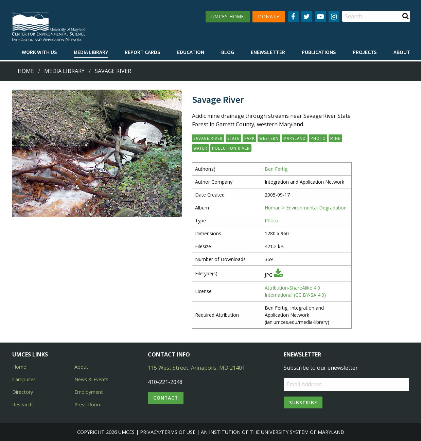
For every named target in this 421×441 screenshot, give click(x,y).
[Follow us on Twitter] (306, 16)
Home (26, 71)
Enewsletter (268, 52)
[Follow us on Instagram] (334, 16)
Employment (88, 392)
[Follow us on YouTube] (320, 16)
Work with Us (39, 52)
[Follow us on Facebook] (293, 16)
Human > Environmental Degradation (306, 207)
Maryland (294, 138)
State (233, 138)
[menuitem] (39, 52)
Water (200, 148)
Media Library (91, 52)
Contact (165, 397)
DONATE (268, 16)
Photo (271, 220)
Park (249, 138)
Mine (335, 138)
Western (269, 138)
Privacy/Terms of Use (167, 432)
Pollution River (231, 148)
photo (318, 138)
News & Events (91, 379)
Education (190, 52)
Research (22, 404)
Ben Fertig (276, 169)
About (401, 52)
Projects (365, 52)
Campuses (24, 379)
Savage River (113, 71)
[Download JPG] (278, 275)
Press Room (88, 404)
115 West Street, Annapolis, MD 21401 (196, 367)
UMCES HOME (227, 16)
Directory (22, 392)
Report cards (142, 52)
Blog (227, 52)
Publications (319, 52)
